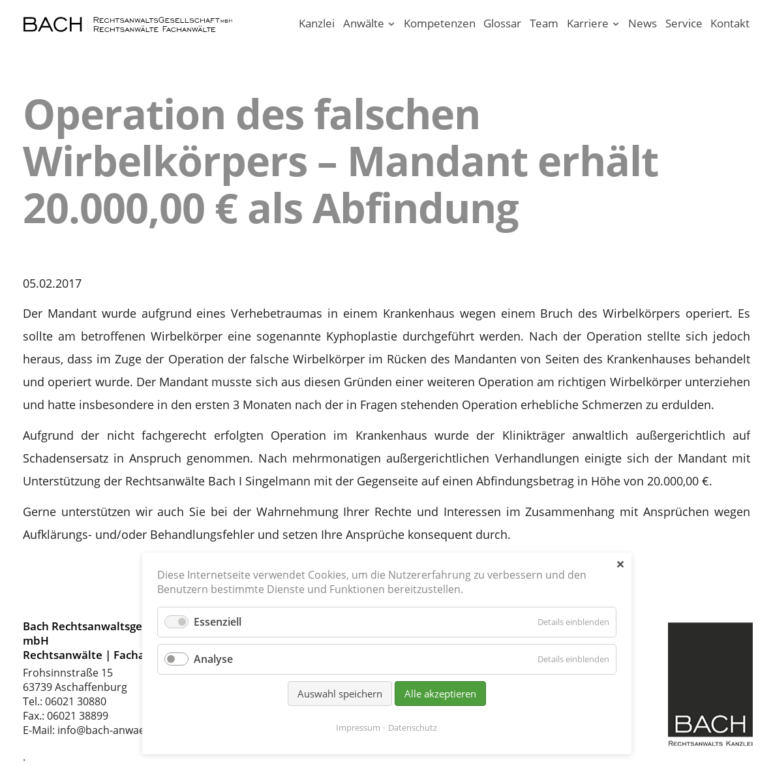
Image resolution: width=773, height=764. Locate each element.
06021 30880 (75, 701)
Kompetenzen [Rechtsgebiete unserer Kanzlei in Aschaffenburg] (440, 23)
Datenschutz (412, 727)
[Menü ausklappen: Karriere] (616, 24)
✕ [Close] (620, 564)
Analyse (213, 659)
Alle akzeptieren (440, 693)
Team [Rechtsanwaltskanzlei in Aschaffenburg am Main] (544, 23)
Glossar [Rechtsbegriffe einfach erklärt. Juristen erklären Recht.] (502, 23)
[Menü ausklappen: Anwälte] (391, 24)
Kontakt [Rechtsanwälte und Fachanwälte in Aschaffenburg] (730, 23)
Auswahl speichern (339, 693)
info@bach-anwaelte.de (114, 730)
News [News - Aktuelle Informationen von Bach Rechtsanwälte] (642, 23)
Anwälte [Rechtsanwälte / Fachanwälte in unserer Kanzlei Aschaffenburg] (363, 23)
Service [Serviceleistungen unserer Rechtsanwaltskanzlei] (684, 23)
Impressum (358, 727)
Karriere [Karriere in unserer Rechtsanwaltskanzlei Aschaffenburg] (588, 23)
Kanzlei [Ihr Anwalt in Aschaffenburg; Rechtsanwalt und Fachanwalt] (317, 23)
